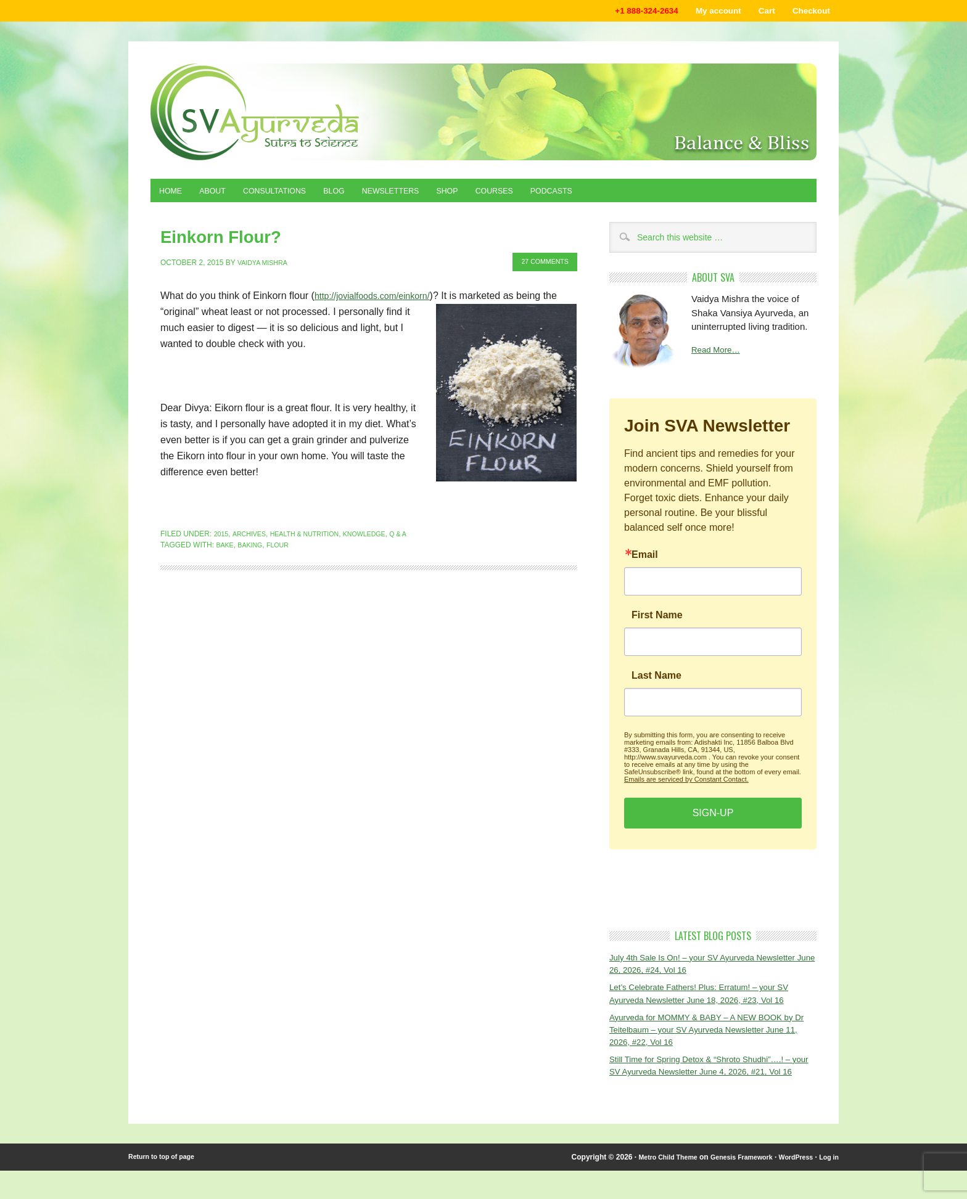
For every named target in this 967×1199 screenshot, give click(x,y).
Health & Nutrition (314, 534)
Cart (756, 12)
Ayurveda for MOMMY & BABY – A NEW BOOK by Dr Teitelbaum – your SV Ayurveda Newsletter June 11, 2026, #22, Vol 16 (709, 1040)
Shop (487, 195)
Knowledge (382, 534)
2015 (222, 534)
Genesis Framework (730, 1185)
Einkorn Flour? (204, 240)
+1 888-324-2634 (621, 12)
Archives (252, 534)
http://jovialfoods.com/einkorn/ (380, 296)
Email (645, 561)
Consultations (291, 195)
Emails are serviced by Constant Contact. (686, 785)
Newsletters (422, 195)
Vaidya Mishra (265, 263)
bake (226, 545)
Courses (540, 195)
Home (173, 195)
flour (284, 545)
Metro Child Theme (648, 1185)
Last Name (656, 682)
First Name (657, 621)
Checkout (807, 12)
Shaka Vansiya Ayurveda (483, 114)
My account (702, 12)
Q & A (419, 534)
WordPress (791, 1185)
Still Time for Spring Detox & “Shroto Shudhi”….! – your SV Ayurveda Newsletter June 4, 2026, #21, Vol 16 (712, 1085)
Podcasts (605, 195)
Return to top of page (165, 1185)
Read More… (718, 356)
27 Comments (540, 263)
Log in (828, 1185)
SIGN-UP (713, 819)
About (221, 195)
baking (254, 545)
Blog (359, 195)
